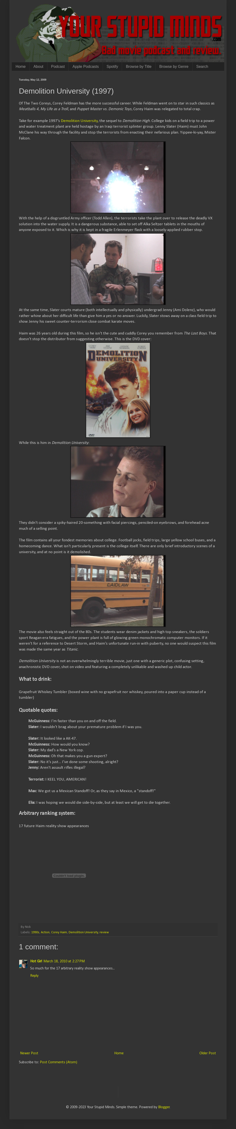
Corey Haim (59, 932)
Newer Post (29, 1053)
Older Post (207, 1053)
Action (45, 932)
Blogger (164, 1107)
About (38, 67)
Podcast (58, 67)
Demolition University (79, 121)
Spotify (112, 67)
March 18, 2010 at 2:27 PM (64, 961)
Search (202, 67)
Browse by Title (138, 67)
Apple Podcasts (85, 67)
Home (21, 67)
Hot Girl (36, 961)
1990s (35, 932)
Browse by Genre (174, 67)
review (104, 932)
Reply (34, 976)
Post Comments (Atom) (58, 1062)
